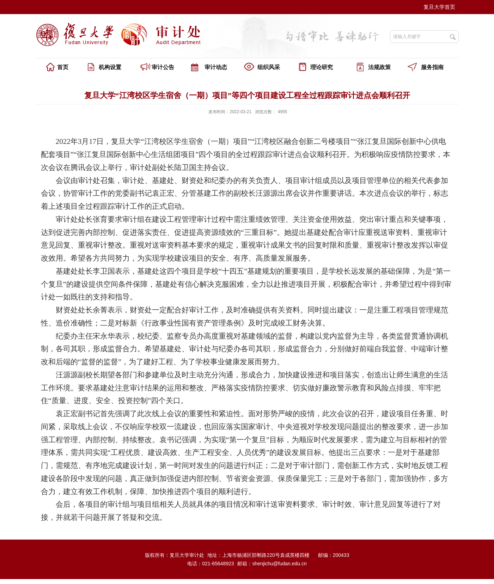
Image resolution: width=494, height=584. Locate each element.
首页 (62, 67)
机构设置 (110, 67)
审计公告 (163, 67)
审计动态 (216, 67)
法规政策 (379, 67)
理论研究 (321, 67)
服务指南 (432, 67)
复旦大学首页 (439, 7)
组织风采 (268, 67)
